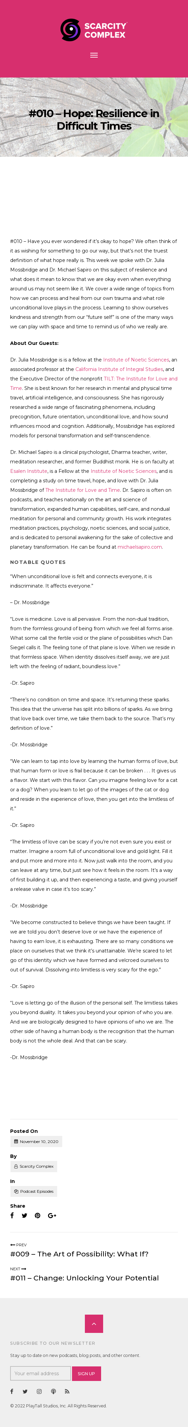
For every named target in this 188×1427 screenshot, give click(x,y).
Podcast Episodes (36, 1191)
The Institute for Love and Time (82, 490)
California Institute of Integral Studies (119, 369)
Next (18, 1269)
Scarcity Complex (36, 1166)
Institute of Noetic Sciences (136, 360)
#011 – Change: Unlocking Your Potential (84, 1278)
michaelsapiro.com (140, 547)
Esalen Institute (28, 471)
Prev (18, 1245)
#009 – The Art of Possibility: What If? (79, 1254)
